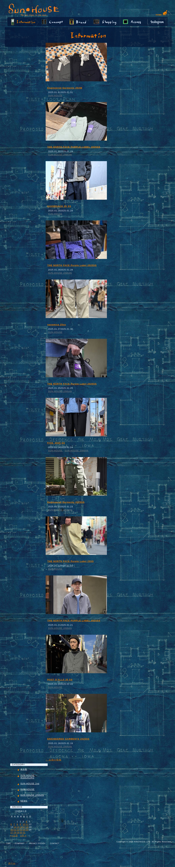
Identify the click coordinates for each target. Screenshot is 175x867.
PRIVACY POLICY (37, 843)
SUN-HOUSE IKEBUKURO (27, 776)
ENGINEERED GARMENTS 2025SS (68, 739)
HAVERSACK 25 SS (59, 206)
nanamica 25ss (56, 324)
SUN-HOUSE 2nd (29, 783)
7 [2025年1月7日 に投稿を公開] (14, 824)
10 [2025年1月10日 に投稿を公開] (24, 824)
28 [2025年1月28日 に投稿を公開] (15, 832)
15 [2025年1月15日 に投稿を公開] (18, 827)
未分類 (23, 769)
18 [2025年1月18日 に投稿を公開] (27, 827)
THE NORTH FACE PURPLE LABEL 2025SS (73, 147)
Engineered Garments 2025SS (66, 502)
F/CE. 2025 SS (56, 443)
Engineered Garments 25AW (64, 88)
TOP (8, 843)
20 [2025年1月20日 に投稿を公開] (12, 830)
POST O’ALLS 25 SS (60, 679)
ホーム (11, 863)
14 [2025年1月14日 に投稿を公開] (15, 827)
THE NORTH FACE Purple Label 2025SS (72, 265)
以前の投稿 (53, 759)
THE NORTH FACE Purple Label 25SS (70, 561)
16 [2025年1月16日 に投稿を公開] (21, 827)
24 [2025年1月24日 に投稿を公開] (24, 830)
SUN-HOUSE (55, 95)
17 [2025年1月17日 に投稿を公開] (24, 827)
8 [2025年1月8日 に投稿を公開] (17, 824)
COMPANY (20, 843)
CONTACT (54, 843)
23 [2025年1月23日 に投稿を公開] (21, 830)
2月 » (23, 835)
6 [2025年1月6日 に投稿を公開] (11, 824)
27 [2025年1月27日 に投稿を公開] (12, 832)
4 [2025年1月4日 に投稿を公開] (26, 821)
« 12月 (14, 835)
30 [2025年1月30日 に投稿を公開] (21, 832)
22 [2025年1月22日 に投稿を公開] (18, 830)
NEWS (23, 801)
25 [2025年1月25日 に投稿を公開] (27, 830)
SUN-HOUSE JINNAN (60, 154)
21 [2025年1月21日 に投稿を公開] (15, 830)
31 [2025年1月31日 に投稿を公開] (24, 832)
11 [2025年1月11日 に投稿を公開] (27, 824)
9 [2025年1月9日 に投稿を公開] (20, 824)
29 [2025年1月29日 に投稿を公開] (18, 832)
